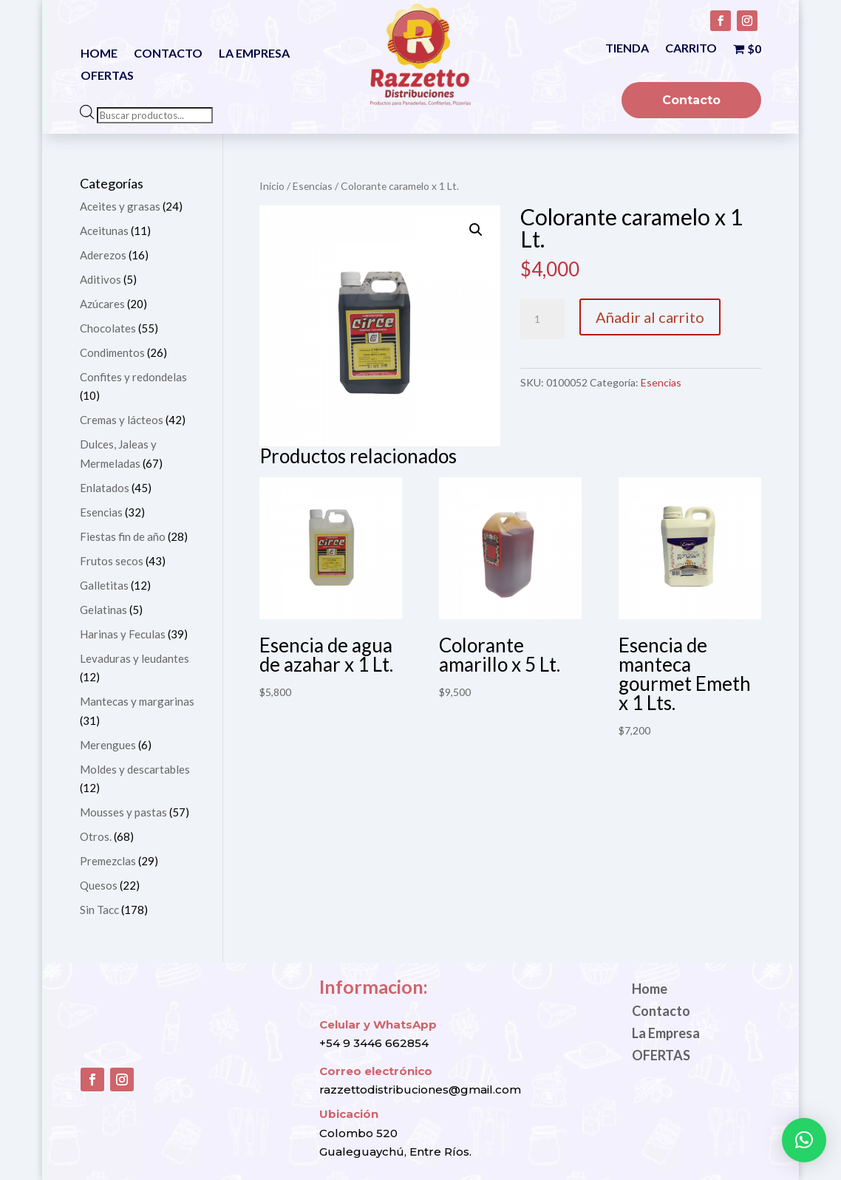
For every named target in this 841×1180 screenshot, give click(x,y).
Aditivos (100, 279)
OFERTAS (107, 76)
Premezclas (108, 860)
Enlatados (104, 487)
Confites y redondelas (133, 376)
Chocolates (108, 328)
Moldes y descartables (135, 769)
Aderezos (103, 255)
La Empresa (254, 54)
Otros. (96, 836)
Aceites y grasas (120, 206)
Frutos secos (111, 560)
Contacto (168, 54)
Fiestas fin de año (123, 536)
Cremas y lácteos (121, 419)
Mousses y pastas (123, 812)
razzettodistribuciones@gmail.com (420, 1089)
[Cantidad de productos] (542, 319)
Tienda (627, 49)
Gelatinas (103, 609)
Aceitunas (104, 230)
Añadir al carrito (650, 317)
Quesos (99, 885)
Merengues (108, 744)
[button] (476, 229)
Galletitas (104, 585)
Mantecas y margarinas (137, 701)
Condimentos (112, 352)
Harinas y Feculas (123, 634)
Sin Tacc (99, 909)
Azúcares (102, 303)
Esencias (313, 186)
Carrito (691, 49)
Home (99, 54)
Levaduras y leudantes (134, 658)
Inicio (272, 186)
